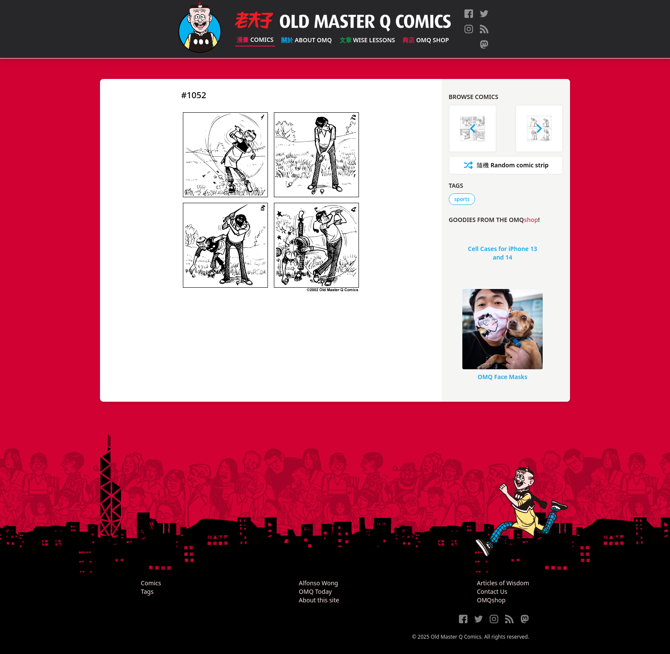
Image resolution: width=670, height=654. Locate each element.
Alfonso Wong (318, 583)
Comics (255, 39)
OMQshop (491, 600)
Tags (147, 591)
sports (462, 199)
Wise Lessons (367, 40)
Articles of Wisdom (503, 583)
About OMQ (306, 40)
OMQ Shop (426, 40)
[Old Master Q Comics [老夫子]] (199, 29)
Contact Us (492, 591)
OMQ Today (315, 591)
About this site (319, 600)
